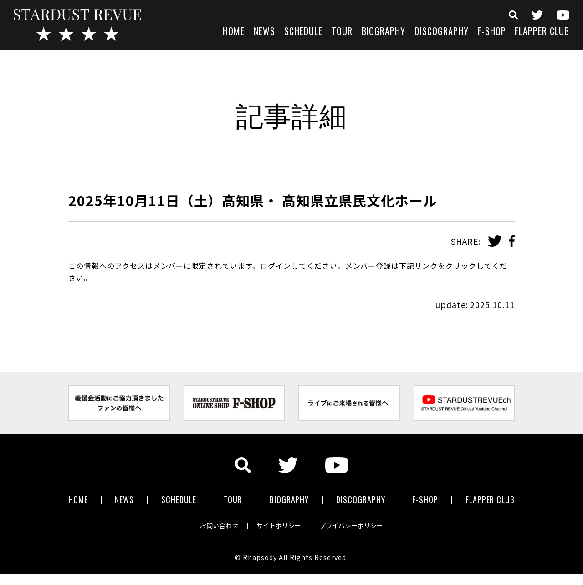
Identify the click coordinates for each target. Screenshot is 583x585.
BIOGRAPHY (384, 32)
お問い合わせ (218, 525)
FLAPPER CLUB (542, 32)
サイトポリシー (278, 525)
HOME (234, 32)
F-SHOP (492, 32)
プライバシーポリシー (352, 525)
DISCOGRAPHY (441, 32)
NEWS (264, 32)
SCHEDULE (303, 32)
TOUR (342, 32)
